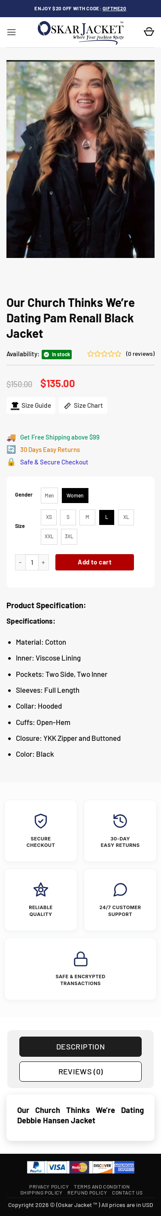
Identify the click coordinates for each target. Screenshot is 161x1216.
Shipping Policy (41, 1192)
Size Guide (31, 405)
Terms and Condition (102, 1186)
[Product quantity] (32, 562)
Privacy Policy (49, 1186)
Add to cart (95, 562)
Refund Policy (87, 1192)
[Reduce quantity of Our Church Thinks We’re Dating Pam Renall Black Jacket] (20, 562)
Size (20, 526)
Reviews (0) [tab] (80, 1071)
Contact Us (127, 1192)
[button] (11, 32)
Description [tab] (80, 1046)
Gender (24, 494)
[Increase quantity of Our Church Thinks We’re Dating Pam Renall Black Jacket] (44, 562)
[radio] (49, 495)
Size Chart (83, 405)
